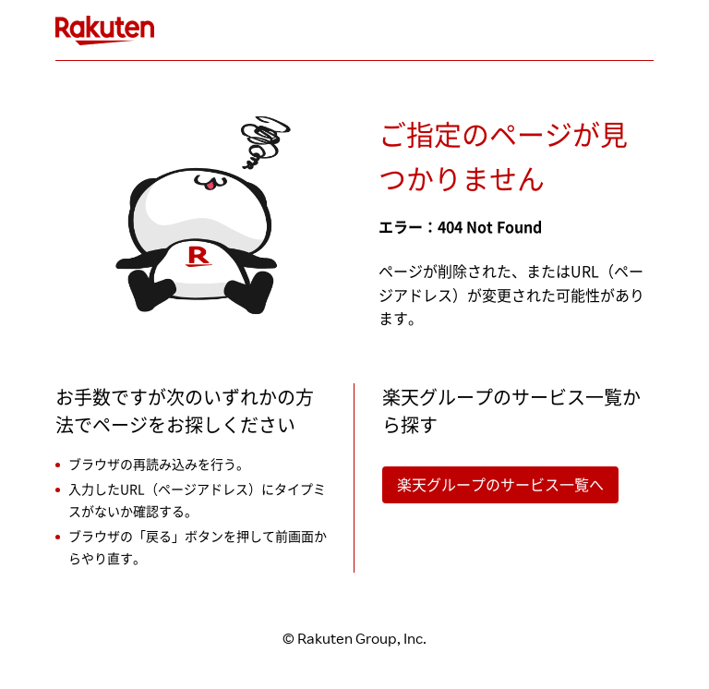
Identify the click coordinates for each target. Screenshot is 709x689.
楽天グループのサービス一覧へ (500, 484)
